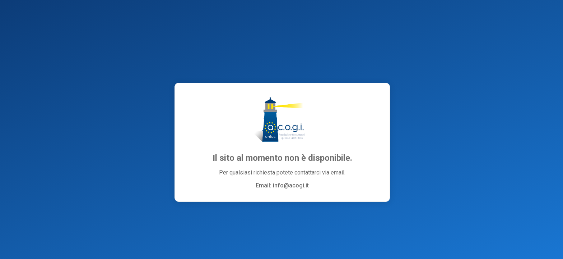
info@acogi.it (291, 185)
